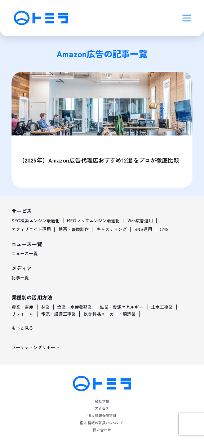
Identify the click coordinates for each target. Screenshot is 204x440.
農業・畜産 (23, 307)
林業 (45, 307)
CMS (164, 229)
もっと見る (23, 328)
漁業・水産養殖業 (74, 307)
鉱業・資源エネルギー (121, 307)
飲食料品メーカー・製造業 (109, 314)
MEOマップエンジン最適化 (93, 220)
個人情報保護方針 (102, 415)
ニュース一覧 (25, 253)
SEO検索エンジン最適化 (35, 220)
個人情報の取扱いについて (102, 422)
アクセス (102, 408)
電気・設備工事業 (58, 314)
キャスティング (112, 229)
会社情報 (102, 401)
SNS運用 (143, 229)
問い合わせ (102, 429)
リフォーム (23, 314)
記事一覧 (20, 277)
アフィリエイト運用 (31, 229)
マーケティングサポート (35, 347)
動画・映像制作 (73, 229)
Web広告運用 (140, 220)
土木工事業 (162, 307)
